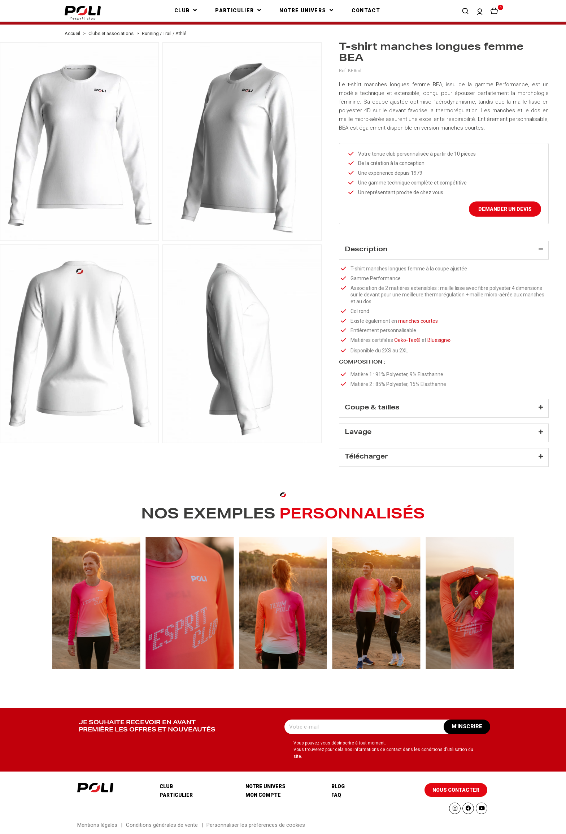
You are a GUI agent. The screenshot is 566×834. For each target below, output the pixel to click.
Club (166, 786)
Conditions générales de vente (162, 825)
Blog (338, 786)
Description (366, 250)
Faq (336, 795)
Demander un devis (505, 209)
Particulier (176, 795)
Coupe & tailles (372, 408)
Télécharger (366, 457)
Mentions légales (97, 825)
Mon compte (263, 795)
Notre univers (265, 786)
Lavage (358, 432)
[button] (465, 11)
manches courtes (462, 128)
